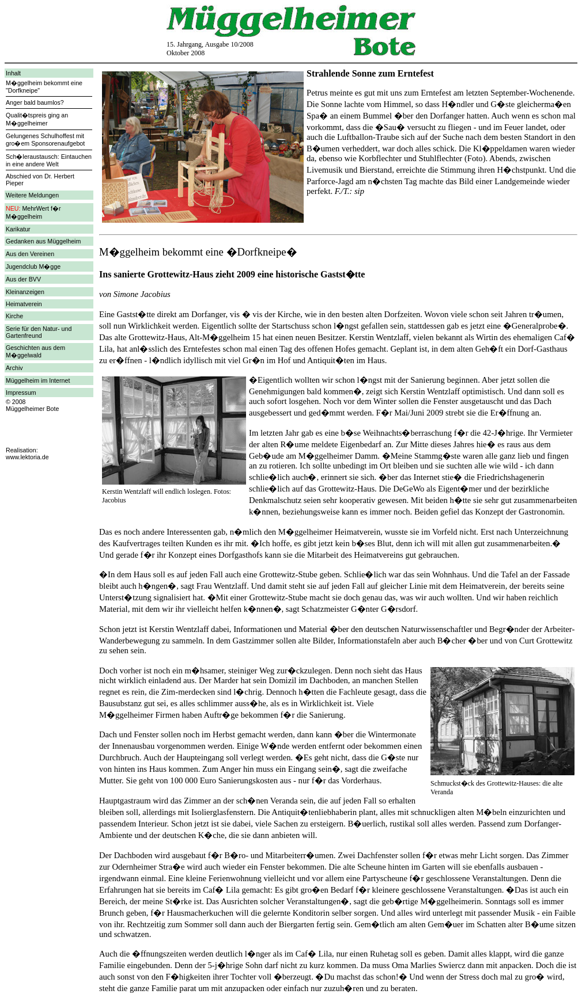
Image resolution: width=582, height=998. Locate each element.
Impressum (21, 392)
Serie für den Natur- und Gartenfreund (38, 332)
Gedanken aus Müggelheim (43, 241)
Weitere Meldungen (32, 195)
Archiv (14, 367)
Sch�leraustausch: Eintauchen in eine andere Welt (49, 160)
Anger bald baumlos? (35, 102)
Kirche (14, 316)
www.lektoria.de (27, 457)
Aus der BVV (23, 279)
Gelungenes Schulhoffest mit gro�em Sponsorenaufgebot (45, 139)
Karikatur (18, 229)
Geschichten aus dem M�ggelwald (35, 351)
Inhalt (13, 73)
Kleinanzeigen (25, 291)
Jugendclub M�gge (33, 266)
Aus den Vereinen (30, 253)
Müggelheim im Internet (38, 380)
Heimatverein (24, 303)
